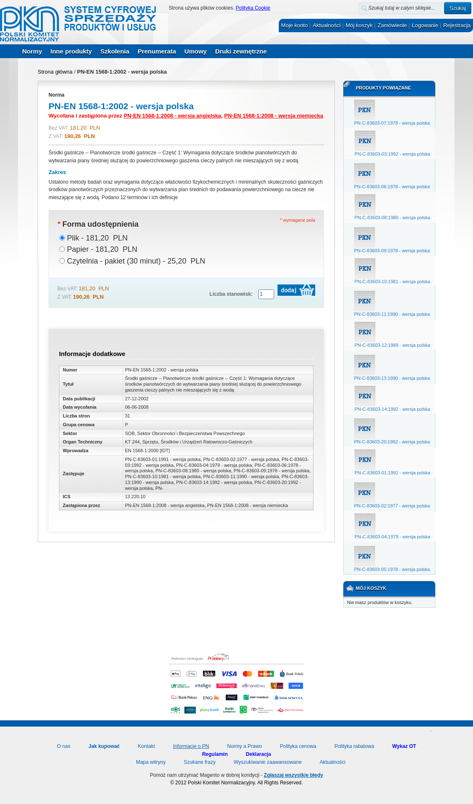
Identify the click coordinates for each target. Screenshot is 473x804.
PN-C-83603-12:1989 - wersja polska (392, 345)
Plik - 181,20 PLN (97, 238)
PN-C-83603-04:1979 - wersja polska (392, 536)
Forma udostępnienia (98, 224)
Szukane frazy (200, 762)
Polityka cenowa (298, 746)
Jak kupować (104, 746)
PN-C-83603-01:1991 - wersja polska (392, 472)
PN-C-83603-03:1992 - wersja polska (392, 153)
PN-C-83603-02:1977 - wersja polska (392, 505)
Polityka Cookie (253, 8)
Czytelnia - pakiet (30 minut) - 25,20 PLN (136, 261)
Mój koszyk (359, 25)
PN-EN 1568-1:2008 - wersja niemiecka (273, 116)
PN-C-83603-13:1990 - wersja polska (392, 378)
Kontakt (146, 746)
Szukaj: (353, 6)
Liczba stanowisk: (231, 294)
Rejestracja (456, 25)
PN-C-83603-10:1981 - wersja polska (392, 281)
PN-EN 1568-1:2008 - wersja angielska (172, 116)
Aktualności (326, 25)
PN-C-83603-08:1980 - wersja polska (392, 217)
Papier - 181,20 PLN (102, 249)
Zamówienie (392, 25)
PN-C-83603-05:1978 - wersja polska (392, 569)
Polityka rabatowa (354, 746)
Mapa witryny (151, 762)
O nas (63, 746)
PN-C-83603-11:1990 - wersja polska (392, 314)
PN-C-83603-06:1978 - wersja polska (392, 186)
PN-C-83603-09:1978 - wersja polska (392, 250)
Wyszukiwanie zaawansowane (267, 762)
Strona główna (55, 72)
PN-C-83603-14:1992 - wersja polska (392, 409)
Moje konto (294, 25)
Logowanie (425, 25)
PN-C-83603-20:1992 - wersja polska (392, 441)
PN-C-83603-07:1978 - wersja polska (392, 122)
